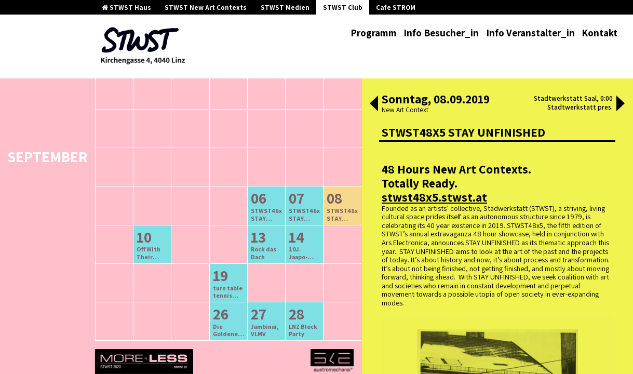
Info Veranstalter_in (530, 32)
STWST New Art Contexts (206, 7)
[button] (374, 104)
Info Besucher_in (441, 32)
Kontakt (599, 32)
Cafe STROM (395, 7)
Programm (374, 32)
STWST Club (342, 7)
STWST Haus (126, 7)
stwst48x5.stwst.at (434, 197)
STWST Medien (285, 7)
